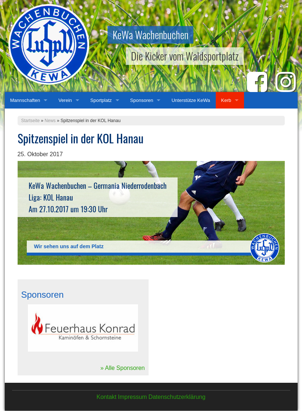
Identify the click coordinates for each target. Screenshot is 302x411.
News (50, 120)
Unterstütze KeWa (190, 100)
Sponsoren (141, 100)
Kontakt (106, 397)
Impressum (132, 397)
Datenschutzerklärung (176, 397)
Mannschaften (25, 100)
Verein (65, 100)
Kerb (226, 100)
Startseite (30, 120)
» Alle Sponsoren (123, 368)
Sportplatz (101, 100)
